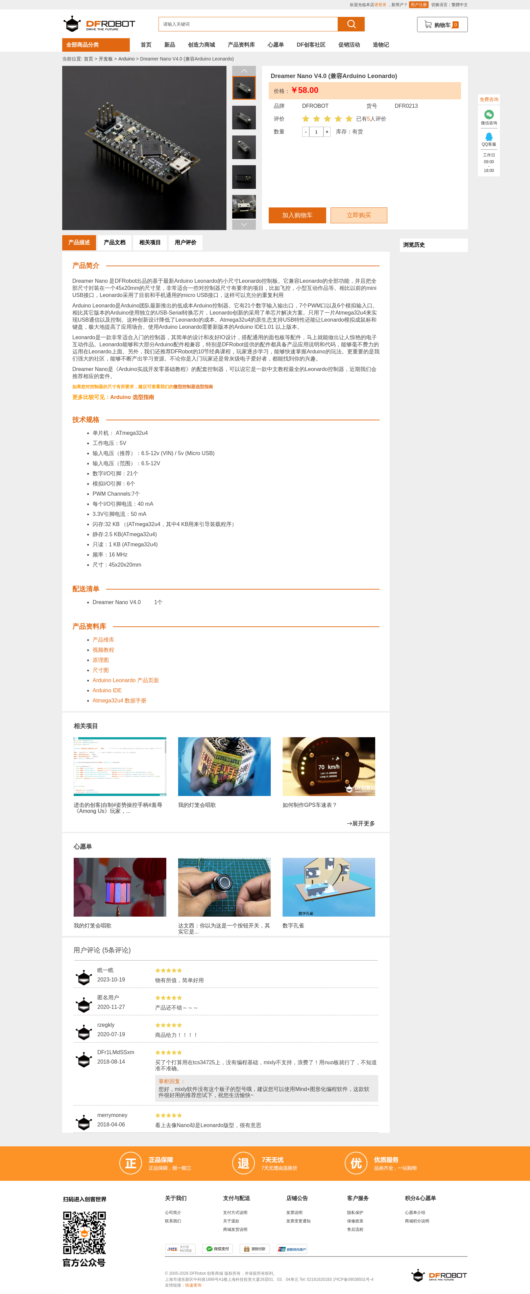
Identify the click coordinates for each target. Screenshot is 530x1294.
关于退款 (231, 1221)
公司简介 (173, 1212)
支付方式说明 (235, 1212)
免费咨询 (489, 99)
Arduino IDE (108, 690)
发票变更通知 (298, 1221)
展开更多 (361, 823)
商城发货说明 (235, 1229)
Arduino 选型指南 (132, 397)
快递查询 (193, 1285)
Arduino (126, 58)
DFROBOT (315, 106)
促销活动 (349, 45)
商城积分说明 (417, 1221)
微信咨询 (489, 115)
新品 (169, 45)
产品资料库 (241, 45)
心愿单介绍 (415, 1212)
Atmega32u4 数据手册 (119, 700)
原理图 (101, 660)
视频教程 (103, 650)
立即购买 (359, 215)
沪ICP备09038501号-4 (353, 1279)
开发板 (106, 58)
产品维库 (103, 640)
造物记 (381, 45)
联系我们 (173, 1221)
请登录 (380, 4)
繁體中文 (460, 4)
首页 (146, 45)
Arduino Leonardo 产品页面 (126, 680)
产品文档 (114, 242)
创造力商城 (201, 45)
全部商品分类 (82, 45)
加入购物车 (297, 215)
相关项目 (150, 242)
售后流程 (355, 1229)
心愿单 (276, 45)
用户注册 (419, 4)
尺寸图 (101, 670)
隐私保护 (355, 1212)
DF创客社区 (311, 45)
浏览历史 (414, 245)
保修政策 (355, 1221)
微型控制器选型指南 (193, 386)
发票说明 (294, 1212)
